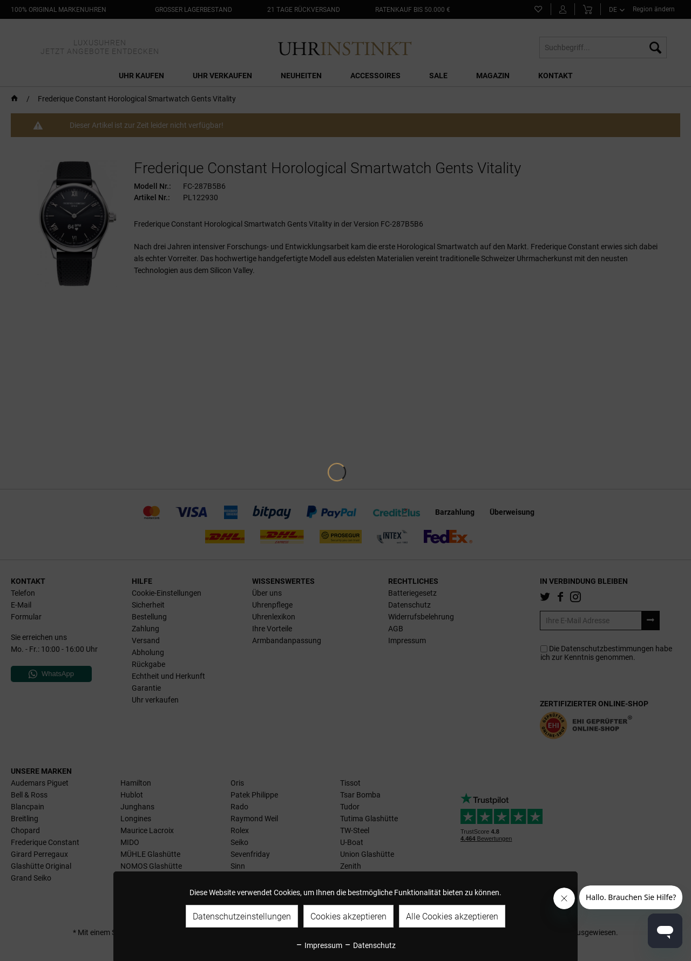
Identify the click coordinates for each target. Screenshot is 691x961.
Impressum (318, 945)
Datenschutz (370, 945)
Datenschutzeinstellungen (242, 916)
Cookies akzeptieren (348, 916)
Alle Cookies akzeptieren (452, 916)
